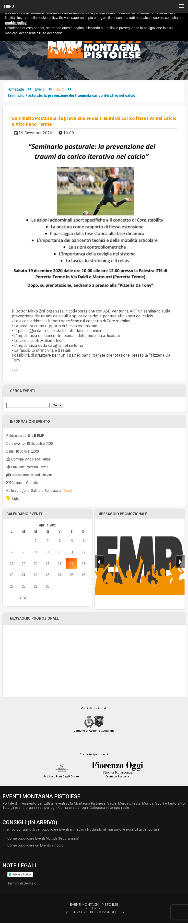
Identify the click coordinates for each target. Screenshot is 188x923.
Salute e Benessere (46, 490)
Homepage (16, 89)
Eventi (40, 89)
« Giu (23, 597)
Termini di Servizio (21, 883)
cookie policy (16, 23)
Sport (60, 89)
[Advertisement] (94, 660)
